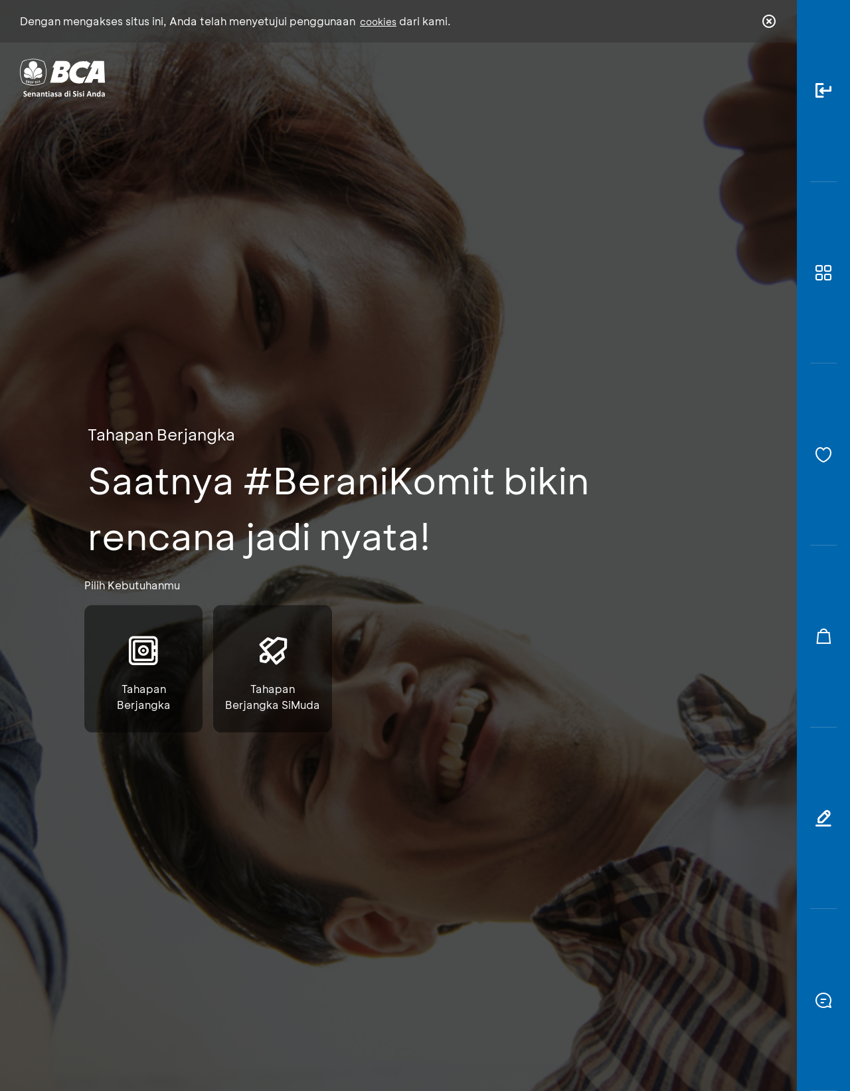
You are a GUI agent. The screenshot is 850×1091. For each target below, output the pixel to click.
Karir (570, 77)
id (742, 77)
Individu (314, 77)
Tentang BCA (481, 77)
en (765, 77)
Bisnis (390, 77)
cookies (378, 21)
